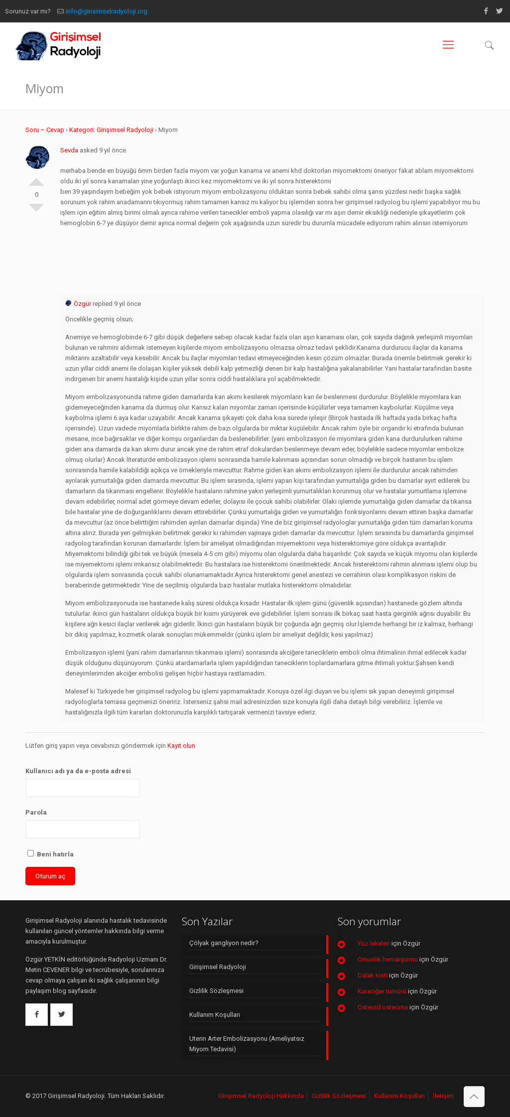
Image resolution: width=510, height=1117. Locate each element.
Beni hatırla (50, 854)
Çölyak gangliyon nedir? (223, 943)
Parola (36, 812)
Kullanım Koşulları (214, 1014)
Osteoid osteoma (383, 1007)
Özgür (78, 303)
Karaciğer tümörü (382, 991)
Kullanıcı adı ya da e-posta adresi (78, 771)
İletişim (443, 1096)
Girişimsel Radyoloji (217, 967)
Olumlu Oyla (36, 178)
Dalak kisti (372, 975)
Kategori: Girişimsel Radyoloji (111, 130)
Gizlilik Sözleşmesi (216, 990)
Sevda (69, 150)
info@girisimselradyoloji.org (106, 11)
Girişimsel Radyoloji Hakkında (261, 1096)
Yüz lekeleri (374, 943)
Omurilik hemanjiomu (388, 959)
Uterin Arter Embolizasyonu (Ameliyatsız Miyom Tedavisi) (246, 1044)
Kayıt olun (181, 745)
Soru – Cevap (44, 130)
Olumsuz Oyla (36, 212)
